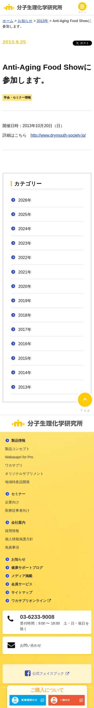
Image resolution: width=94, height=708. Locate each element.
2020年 (24, 286)
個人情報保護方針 (19, 539)
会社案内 (18, 522)
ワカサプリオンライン (31, 601)
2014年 (24, 373)
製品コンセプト (17, 449)
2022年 (24, 257)
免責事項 (12, 547)
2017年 (24, 329)
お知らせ (18, 559)
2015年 (24, 358)
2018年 (24, 315)
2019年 (24, 301)
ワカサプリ (14, 465)
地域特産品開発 (17, 482)
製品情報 (18, 440)
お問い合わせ (30, 645)
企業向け (12, 502)
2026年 (24, 200)
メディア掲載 (21, 576)
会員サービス (21, 584)
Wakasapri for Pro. (19, 457)
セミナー (18, 494)
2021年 (24, 272)
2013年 (24, 387)
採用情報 (12, 531)
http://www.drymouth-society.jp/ (58, 135)
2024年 (24, 229)
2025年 (24, 214)
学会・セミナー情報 (17, 97)
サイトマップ (21, 592)
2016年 (24, 344)
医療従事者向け (17, 510)
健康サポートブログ (27, 568)
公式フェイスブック (47, 673)
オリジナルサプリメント (24, 474)
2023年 (24, 243)
